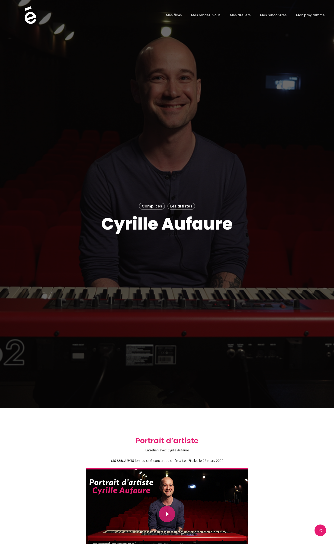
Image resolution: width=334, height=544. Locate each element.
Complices (152, 206)
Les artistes (181, 206)
